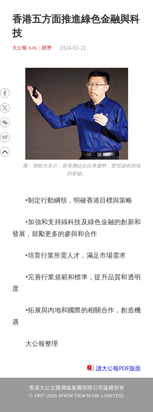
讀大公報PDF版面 (118, 368)
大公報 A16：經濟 (31, 48)
